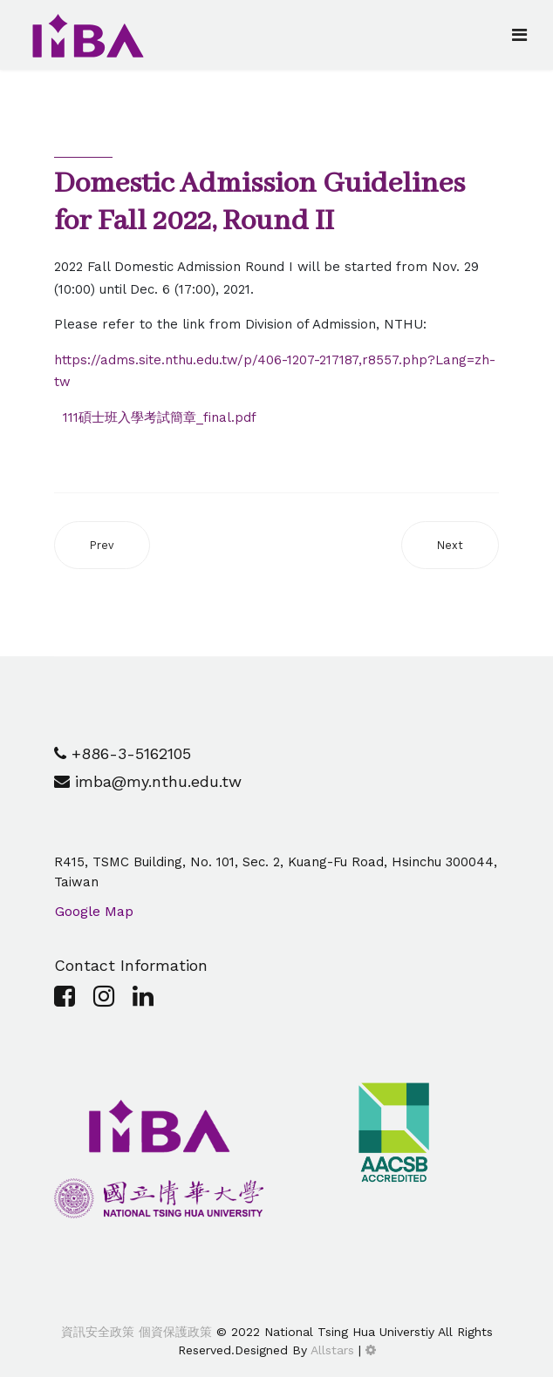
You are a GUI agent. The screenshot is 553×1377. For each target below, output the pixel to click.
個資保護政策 (173, 1332)
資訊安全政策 (97, 1332)
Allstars (332, 1350)
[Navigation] (519, 35)
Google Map (94, 911)
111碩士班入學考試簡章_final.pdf (159, 417)
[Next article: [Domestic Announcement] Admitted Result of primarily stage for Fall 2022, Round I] (450, 545)
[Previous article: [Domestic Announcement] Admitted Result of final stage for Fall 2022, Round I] (102, 545)
